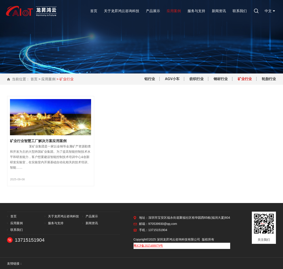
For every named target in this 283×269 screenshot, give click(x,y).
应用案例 (174, 11)
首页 (93, 11)
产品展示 (153, 11)
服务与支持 (196, 11)
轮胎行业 (269, 79)
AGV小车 (172, 79)
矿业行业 (245, 79)
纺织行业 (196, 79)
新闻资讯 (219, 11)
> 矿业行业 (65, 79)
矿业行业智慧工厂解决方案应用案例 (38, 140)
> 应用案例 (47, 79)
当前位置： (21, 79)
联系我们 (240, 11)
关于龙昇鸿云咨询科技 (121, 11)
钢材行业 (221, 79)
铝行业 (149, 79)
